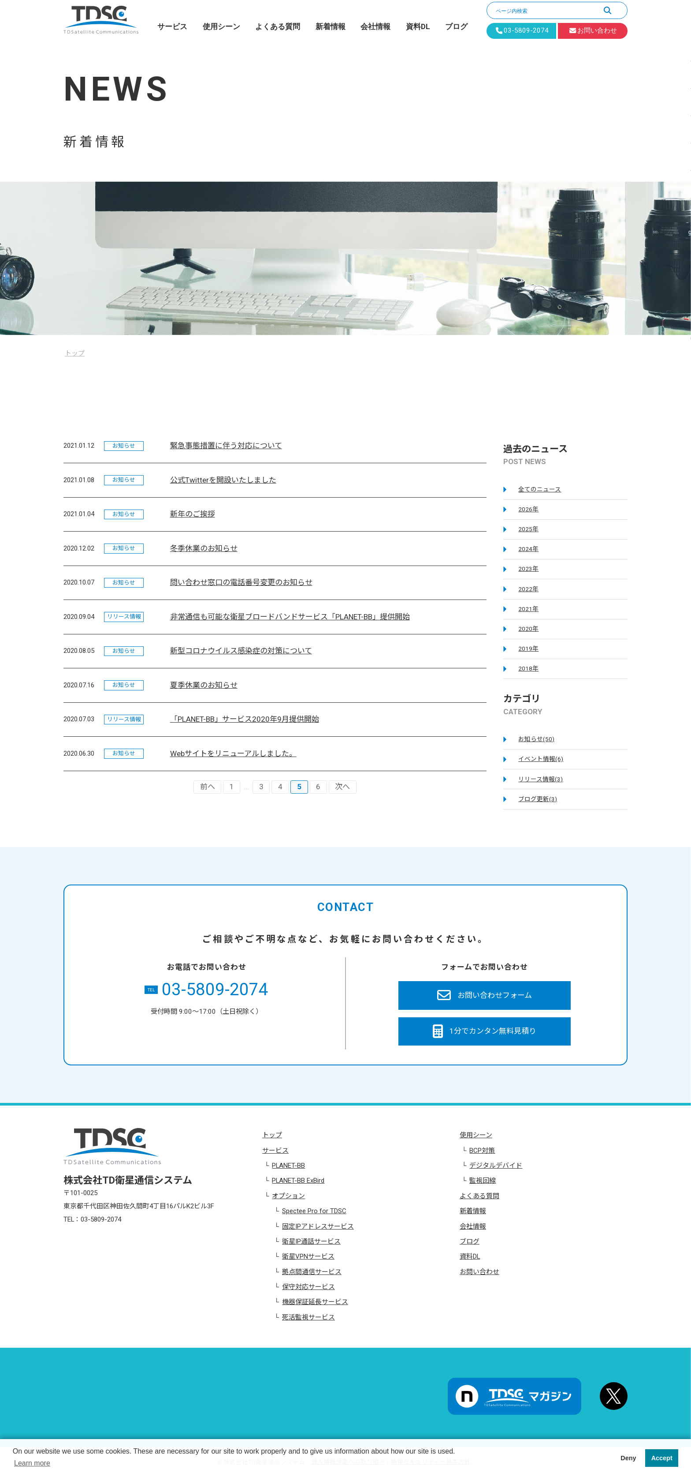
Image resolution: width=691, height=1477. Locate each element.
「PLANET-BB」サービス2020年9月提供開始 (244, 719)
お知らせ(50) (536, 738)
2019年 (528, 648)
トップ (272, 1135)
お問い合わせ (479, 1272)
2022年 (528, 588)
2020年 (528, 628)
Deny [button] (628, 1458)
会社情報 (375, 26)
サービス (172, 26)
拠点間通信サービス (312, 1272)
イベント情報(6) (540, 758)
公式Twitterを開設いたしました (223, 480)
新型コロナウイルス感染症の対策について (241, 650)
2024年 (528, 548)
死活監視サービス (308, 1317)
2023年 (528, 568)
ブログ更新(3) (537, 798)
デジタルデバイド (495, 1166)
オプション (288, 1196)
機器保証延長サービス (315, 1302)
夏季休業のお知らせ (204, 685)
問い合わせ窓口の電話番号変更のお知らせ (241, 582)
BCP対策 (482, 1151)
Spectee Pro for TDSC (314, 1211)
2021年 (528, 608)
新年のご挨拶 (192, 514)
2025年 (528, 528)
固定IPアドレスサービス (318, 1226)
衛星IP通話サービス (311, 1241)
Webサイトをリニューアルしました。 (233, 753)
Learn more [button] (32, 1463)
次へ (342, 786)
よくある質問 (277, 26)
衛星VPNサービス (308, 1256)
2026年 (528, 509)
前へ (207, 786)
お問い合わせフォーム (484, 995)
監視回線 (482, 1181)
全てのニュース (539, 489)
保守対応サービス (308, 1287)
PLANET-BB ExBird (298, 1181)
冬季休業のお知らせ (204, 548)
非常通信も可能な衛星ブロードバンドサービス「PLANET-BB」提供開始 (290, 616)
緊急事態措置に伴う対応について (226, 445)
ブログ (456, 26)
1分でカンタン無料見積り (484, 1031)
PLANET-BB (288, 1166)
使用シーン (221, 26)
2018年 (528, 668)
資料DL (418, 26)
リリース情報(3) (540, 779)
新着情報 (331, 26)
